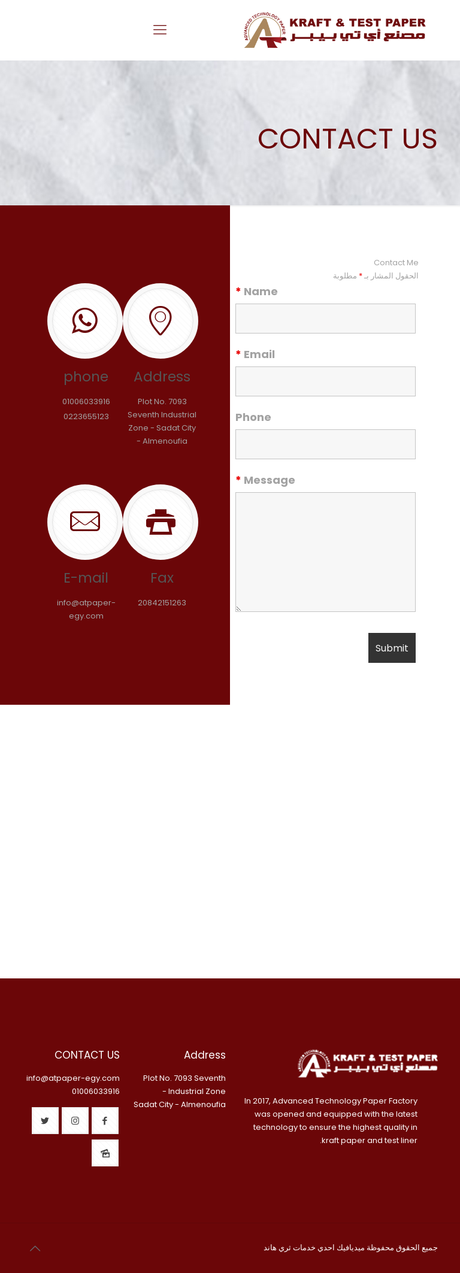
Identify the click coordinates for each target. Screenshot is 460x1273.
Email (255, 354)
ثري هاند (277, 1247)
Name (256, 292)
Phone (253, 417)
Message (265, 480)
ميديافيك (351, 1247)
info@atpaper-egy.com (73, 1078)
